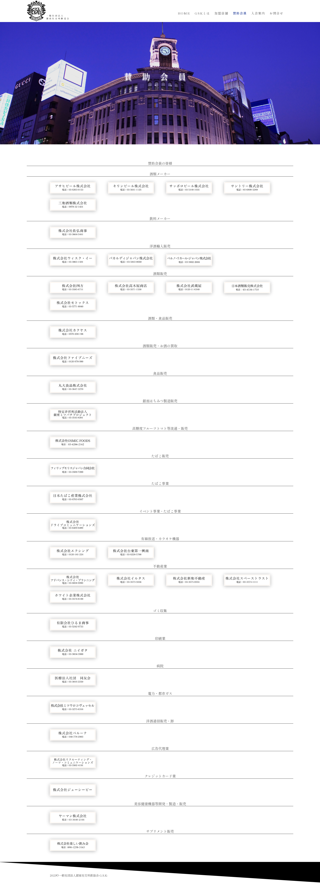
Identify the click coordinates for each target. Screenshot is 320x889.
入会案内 (258, 13)
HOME (184, 13)
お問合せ (276, 13)
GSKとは (202, 13)
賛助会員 (240, 13)
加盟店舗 (221, 13)
